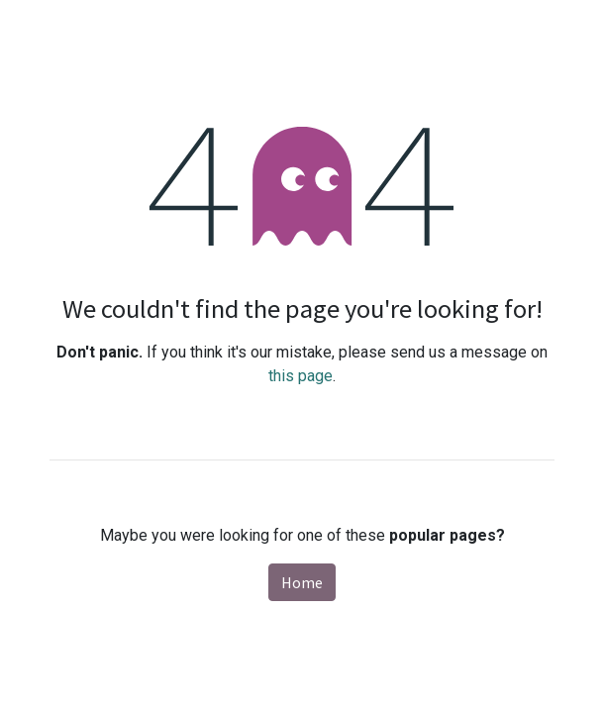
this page (300, 375)
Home (302, 582)
